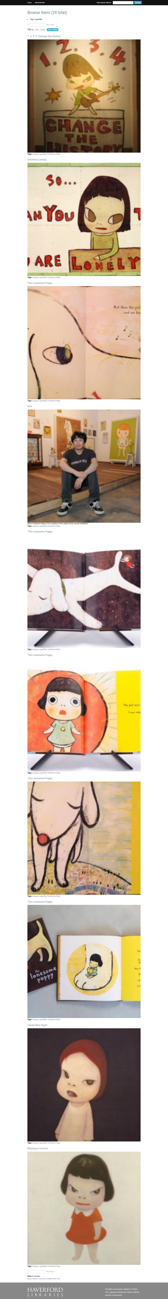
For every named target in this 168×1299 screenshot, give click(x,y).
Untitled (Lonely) (37, 159)
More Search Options (104, 3)
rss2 (58, 1279)
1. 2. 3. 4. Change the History (43, 36)
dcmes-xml (37, 1279)
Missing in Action (37, 1148)
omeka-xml (51, 1279)
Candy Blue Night (37, 1025)
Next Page (50, 24)
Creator (43, 30)
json (44, 1279)
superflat (42, 154)
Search (137, 3)
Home (29, 3)
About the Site (40, 3)
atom (29, 1279)
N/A (29, 406)
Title (37, 30)
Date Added (52, 30)
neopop (35, 154)
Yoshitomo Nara (53, 154)
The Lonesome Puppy (39, 283)
